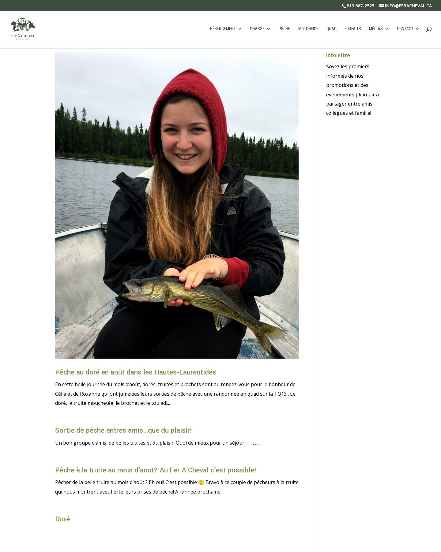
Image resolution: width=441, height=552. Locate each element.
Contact (405, 29)
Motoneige (308, 29)
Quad (331, 29)
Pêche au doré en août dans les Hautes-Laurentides (135, 372)
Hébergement (223, 29)
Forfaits (353, 29)
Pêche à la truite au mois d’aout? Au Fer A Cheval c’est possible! (155, 470)
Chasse (257, 29)
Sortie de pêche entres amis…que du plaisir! (123, 430)
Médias (376, 29)
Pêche (284, 29)
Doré (62, 519)
